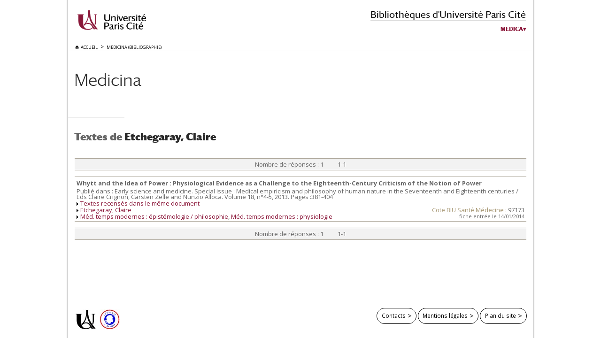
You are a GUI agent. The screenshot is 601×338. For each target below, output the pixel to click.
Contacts (394, 315)
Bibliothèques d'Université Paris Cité (448, 14)
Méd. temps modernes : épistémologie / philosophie (154, 216)
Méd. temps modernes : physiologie (281, 216)
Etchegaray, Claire (105, 210)
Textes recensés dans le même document (140, 203)
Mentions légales (445, 315)
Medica (512, 29)
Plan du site (500, 315)
